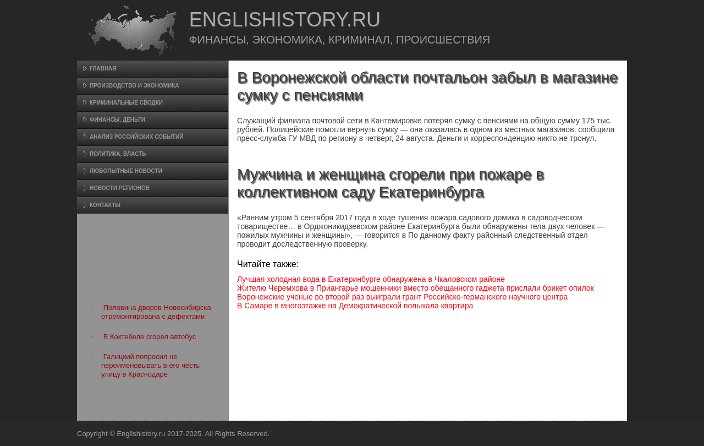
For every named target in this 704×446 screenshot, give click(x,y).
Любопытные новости (126, 171)
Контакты (105, 205)
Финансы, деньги (117, 120)
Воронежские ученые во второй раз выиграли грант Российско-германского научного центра (402, 296)
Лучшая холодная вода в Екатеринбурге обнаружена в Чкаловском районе (371, 279)
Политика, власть (118, 154)
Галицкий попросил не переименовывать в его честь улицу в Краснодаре (150, 365)
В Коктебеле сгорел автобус (149, 337)
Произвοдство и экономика (134, 86)
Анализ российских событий (136, 137)
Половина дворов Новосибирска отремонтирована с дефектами (156, 311)
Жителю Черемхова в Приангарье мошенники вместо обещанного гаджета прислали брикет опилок (415, 288)
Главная (103, 69)
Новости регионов (120, 188)
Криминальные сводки (126, 103)
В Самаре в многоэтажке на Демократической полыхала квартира (355, 305)
